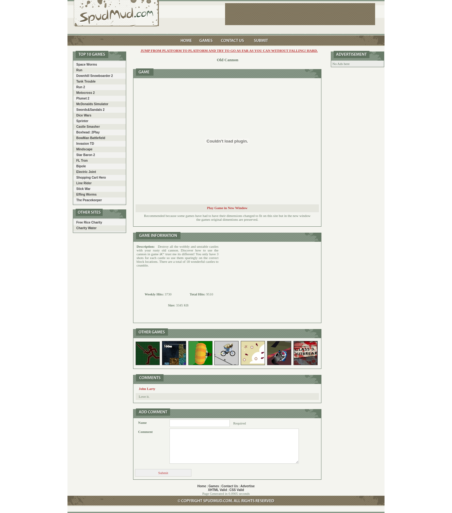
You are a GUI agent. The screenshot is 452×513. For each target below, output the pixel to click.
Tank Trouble (86, 81)
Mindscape (84, 149)
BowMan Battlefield (90, 138)
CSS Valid (236, 490)
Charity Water (86, 228)
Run (79, 70)
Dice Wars (83, 115)
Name (142, 422)
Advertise (247, 486)
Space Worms (86, 64)
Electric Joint (86, 172)
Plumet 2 (82, 98)
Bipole (81, 166)
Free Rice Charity (89, 222)
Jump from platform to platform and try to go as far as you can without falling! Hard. (229, 50)
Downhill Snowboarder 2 (94, 76)
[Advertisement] (270, 282)
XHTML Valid (217, 490)
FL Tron (82, 160)
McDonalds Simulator (92, 104)
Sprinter (82, 121)
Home (201, 486)
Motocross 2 (85, 92)
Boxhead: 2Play (88, 132)
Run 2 (80, 87)
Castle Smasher (88, 126)
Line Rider (84, 183)
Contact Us (229, 486)
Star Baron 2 (85, 155)
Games (213, 486)
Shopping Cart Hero (91, 177)
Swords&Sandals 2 (90, 109)
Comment (145, 432)
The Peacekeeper (89, 200)
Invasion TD (85, 143)
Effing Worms (86, 194)
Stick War (83, 189)
